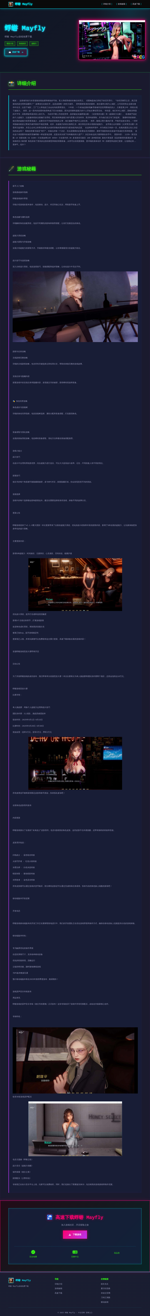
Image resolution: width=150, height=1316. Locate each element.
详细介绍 (107, 4)
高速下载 (136, 4)
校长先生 (104, 1284)
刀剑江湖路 (105, 1298)
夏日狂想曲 (105, 1289)
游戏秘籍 (121, 4)
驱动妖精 (104, 1302)
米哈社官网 (105, 1293)
